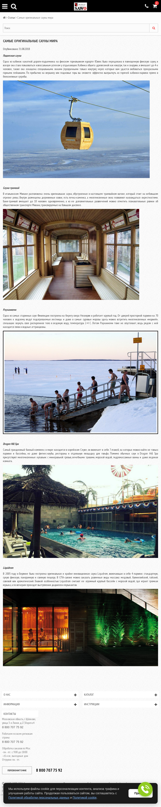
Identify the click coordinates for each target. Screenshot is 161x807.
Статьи (11, 17)
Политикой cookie (85, 797)
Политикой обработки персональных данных (38, 797)
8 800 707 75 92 (12, 727)
